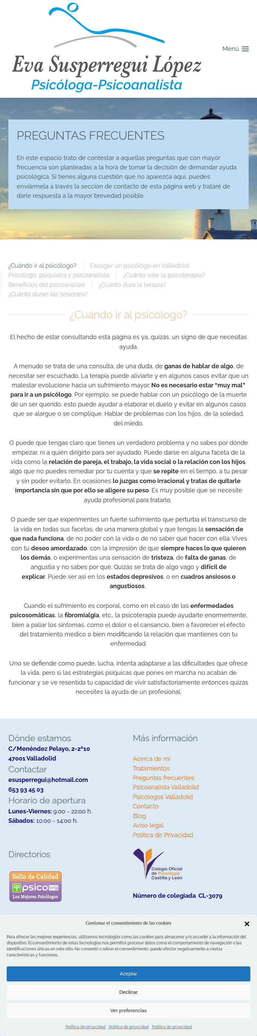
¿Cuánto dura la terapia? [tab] (132, 284)
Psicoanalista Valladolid (166, 787)
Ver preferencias (128, 1010)
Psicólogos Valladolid (163, 796)
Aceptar (128, 973)
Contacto (146, 806)
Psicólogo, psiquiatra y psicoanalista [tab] (58, 274)
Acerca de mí (151, 758)
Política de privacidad (85, 1027)
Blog (139, 815)
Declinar (128, 992)
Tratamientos (151, 768)
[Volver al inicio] (106, 49)
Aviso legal (148, 825)
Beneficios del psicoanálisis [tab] (46, 284)
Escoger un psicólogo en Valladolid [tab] (139, 265)
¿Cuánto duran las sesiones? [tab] (48, 294)
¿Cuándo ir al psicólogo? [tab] (42, 265)
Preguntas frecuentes (163, 777)
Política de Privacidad (163, 835)
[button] (247, 923)
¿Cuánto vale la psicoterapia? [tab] (164, 274)
